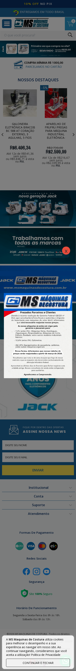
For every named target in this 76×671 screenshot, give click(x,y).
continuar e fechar (38, 663)
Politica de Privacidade (45, 655)
